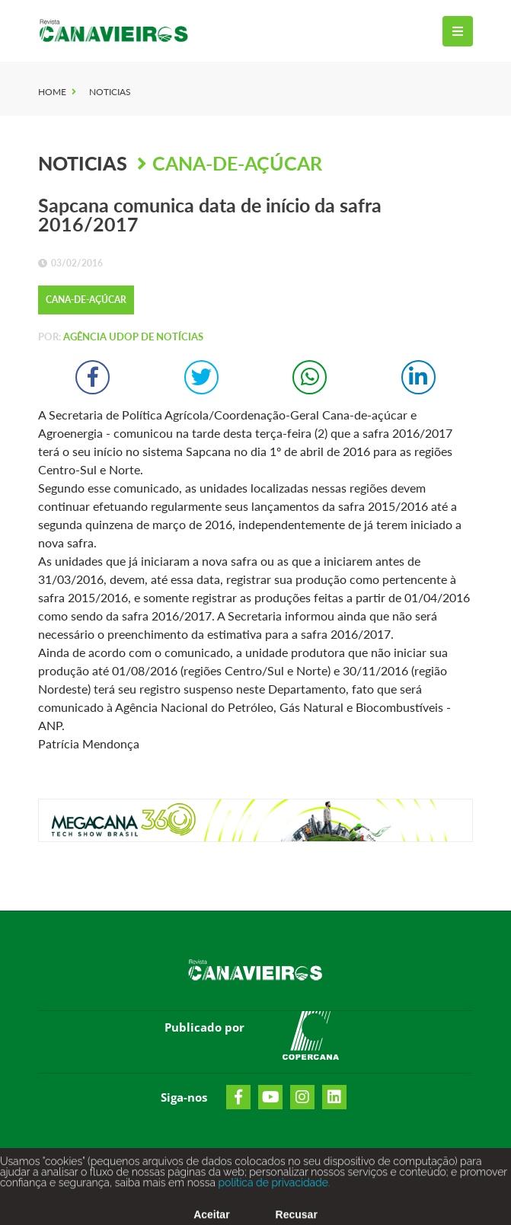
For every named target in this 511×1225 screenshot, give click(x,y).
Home (52, 91)
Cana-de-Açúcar (237, 163)
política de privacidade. (273, 1188)
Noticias (110, 91)
